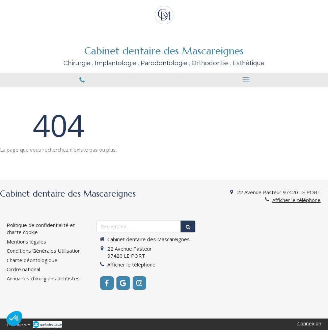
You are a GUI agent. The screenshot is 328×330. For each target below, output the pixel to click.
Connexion (309, 323)
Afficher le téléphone (296, 200)
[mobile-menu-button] (246, 79)
